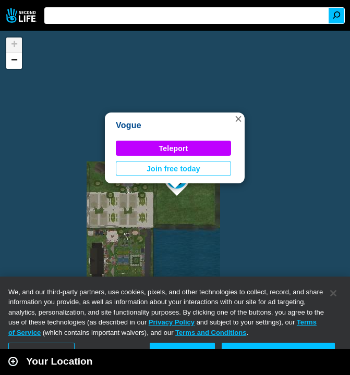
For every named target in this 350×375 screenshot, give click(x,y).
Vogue (128, 125)
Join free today (173, 169)
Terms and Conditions (210, 332)
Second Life (22, 15)
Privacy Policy (172, 322)
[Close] (333, 293)
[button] (238, 119)
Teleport (173, 148)
